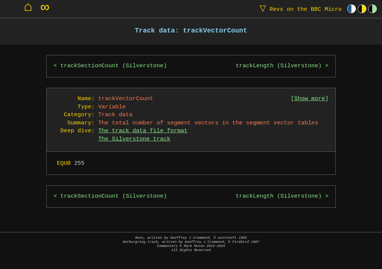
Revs (299, 9)
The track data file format (143, 131)
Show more (309, 99)
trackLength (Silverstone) (279, 66)
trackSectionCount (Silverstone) (113, 66)
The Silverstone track (134, 139)
